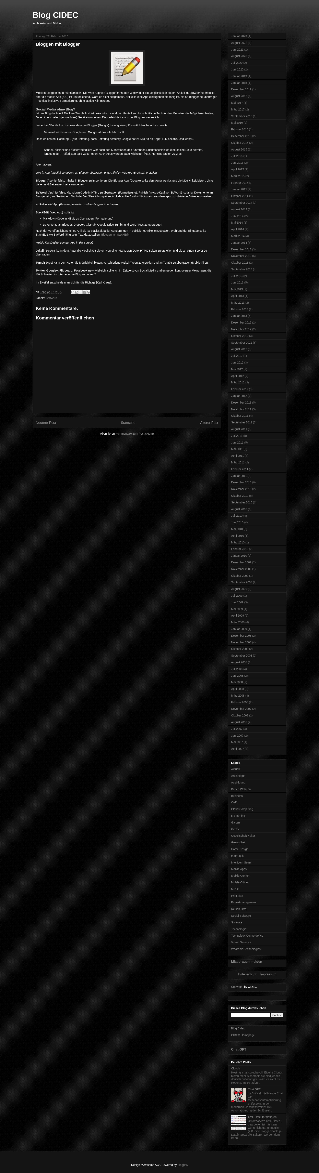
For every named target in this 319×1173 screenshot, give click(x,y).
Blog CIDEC (55, 15)
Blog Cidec (238, 1028)
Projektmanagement (244, 902)
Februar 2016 (239, 129)
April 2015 (237, 169)
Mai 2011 (237, 449)
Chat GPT (238, 1049)
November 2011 (241, 409)
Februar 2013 (239, 309)
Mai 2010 (237, 529)
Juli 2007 (237, 728)
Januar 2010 (239, 555)
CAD (234, 802)
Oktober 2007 (239, 715)
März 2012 (238, 382)
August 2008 (239, 662)
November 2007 (241, 708)
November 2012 (241, 329)
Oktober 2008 (239, 648)
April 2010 (237, 535)
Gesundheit (238, 842)
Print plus (237, 895)
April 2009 (237, 615)
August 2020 (239, 56)
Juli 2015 (237, 156)
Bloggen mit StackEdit (115, 234)
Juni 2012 (237, 362)
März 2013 (238, 302)
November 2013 (241, 256)
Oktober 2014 (239, 196)
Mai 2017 (237, 102)
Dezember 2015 (241, 136)
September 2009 (241, 582)
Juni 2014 (237, 216)
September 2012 (241, 342)
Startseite (128, 423)
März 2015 (238, 176)
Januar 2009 (239, 629)
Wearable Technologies (246, 949)
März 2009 (238, 622)
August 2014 (239, 209)
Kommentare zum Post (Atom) (135, 433)
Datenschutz (247, 974)
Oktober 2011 (239, 415)
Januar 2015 (239, 189)
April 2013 (237, 296)
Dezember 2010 (241, 482)
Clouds (235, 1068)
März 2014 (238, 236)
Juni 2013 (237, 282)
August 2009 (239, 589)
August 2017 (239, 96)
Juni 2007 (237, 735)
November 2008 (241, 642)
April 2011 (237, 455)
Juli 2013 (237, 276)
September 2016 (241, 116)
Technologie (238, 929)
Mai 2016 (237, 122)
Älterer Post (209, 423)
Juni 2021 (237, 49)
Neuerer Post (46, 423)
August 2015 (239, 149)
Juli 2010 (237, 515)
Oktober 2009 (239, 575)
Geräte (235, 829)
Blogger (182, 1165)
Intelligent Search (242, 862)
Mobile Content (240, 875)
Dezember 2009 (241, 562)
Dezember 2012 (241, 322)
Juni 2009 (237, 602)
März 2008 (238, 695)
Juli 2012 (237, 355)
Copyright (237, 986)
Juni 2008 (237, 675)
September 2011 (241, 422)
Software (51, 298)
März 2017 (238, 109)
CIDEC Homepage (243, 1035)
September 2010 (241, 502)
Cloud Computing (242, 809)
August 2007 (239, 722)
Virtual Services (241, 942)
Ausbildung (238, 782)
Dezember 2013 (241, 249)
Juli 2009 (237, 595)
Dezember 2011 (241, 402)
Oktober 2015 (239, 142)
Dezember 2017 (241, 89)
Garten (235, 822)
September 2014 (241, 202)
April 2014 (237, 229)
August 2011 (239, 429)
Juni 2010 (237, 522)
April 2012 (237, 376)
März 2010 (238, 542)
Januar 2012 (239, 395)
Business (237, 796)
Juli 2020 (237, 62)
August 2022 (239, 42)
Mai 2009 (237, 609)
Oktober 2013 (239, 262)
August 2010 (239, 509)
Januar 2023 (239, 36)
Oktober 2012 (239, 336)
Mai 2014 (237, 222)
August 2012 (239, 349)
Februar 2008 (239, 702)
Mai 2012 (237, 369)
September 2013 (241, 269)
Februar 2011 (239, 469)
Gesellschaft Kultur (243, 835)
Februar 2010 (239, 549)
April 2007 (237, 748)
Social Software (241, 915)
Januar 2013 (239, 315)
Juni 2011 (237, 442)
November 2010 (241, 489)
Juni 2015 (237, 162)
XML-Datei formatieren (262, 1117)
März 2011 (238, 462)
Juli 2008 (237, 669)
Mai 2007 (237, 742)
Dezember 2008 (241, 635)
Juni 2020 (237, 69)
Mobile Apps (239, 869)
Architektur (238, 775)
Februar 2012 (239, 389)
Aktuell (235, 769)
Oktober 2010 (239, 495)
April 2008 (237, 688)
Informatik (237, 855)
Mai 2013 (237, 289)
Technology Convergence (247, 935)
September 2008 (241, 655)
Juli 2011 (237, 435)
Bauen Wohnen (241, 789)
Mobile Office (239, 882)
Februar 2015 (239, 182)
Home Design (239, 849)
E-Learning (238, 815)
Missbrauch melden (246, 961)
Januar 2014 (239, 242)
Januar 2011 (239, 475)
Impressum (268, 974)
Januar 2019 (239, 76)
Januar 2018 (239, 82)
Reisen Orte (238, 909)
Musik (235, 889)
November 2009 (241, 569)
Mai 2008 (237, 682)
